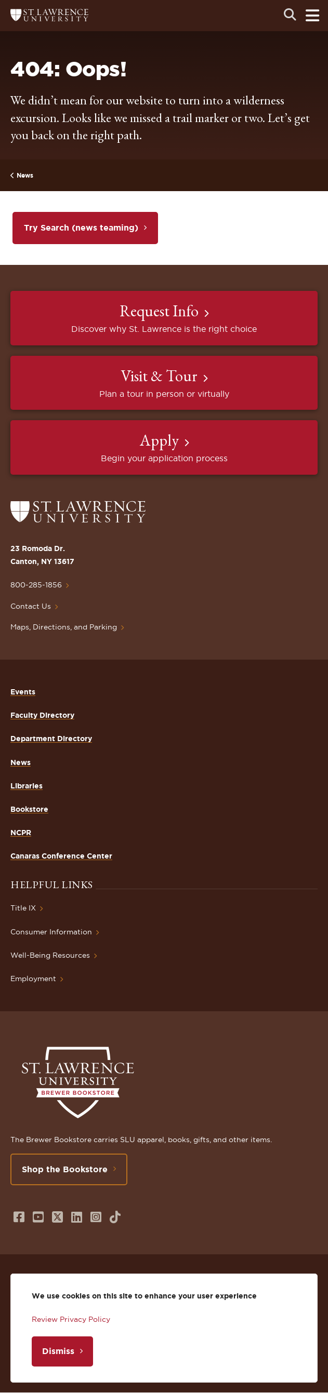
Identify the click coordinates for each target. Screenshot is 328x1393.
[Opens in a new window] (19, 1217)
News (25, 175)
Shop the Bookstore (65, 1169)
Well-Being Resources (50, 955)
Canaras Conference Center (61, 856)
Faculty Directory (42, 715)
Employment (33, 978)
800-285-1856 (36, 585)
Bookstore (29, 809)
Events (22, 692)
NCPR (20, 832)
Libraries (26, 786)
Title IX (23, 908)
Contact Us (30, 606)
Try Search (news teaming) (81, 227)
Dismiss (58, 1351)
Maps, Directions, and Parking (63, 627)
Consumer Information (51, 932)
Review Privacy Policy (71, 1319)
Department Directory (51, 738)
